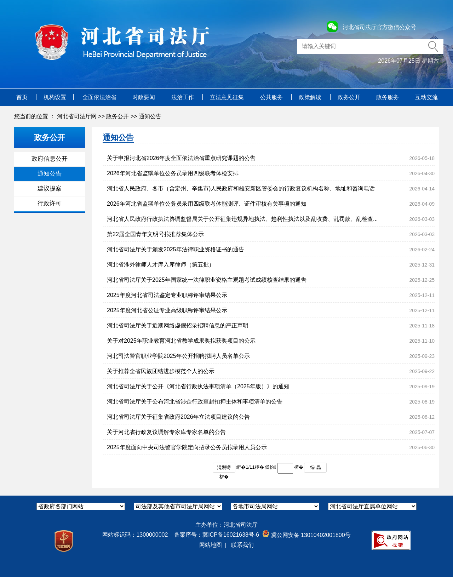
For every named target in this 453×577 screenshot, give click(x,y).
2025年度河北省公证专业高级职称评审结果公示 (167, 310)
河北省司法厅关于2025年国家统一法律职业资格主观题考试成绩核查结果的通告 (206, 280)
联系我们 (242, 545)
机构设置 (55, 97)
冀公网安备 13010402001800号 (306, 535)
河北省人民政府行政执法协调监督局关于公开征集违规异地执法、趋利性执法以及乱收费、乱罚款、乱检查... (242, 219)
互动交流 (426, 97)
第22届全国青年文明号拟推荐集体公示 (155, 234)
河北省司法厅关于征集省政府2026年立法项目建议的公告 (178, 417)
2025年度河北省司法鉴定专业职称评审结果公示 (167, 295)
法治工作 (183, 97)
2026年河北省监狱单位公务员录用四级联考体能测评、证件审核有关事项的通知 (206, 204)
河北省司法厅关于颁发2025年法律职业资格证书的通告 (175, 249)
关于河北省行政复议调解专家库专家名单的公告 (166, 432)
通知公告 (150, 116)
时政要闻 (144, 97)
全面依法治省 (100, 97)
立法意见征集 (227, 97)
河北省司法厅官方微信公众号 (379, 27)
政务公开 (350, 97)
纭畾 (315, 467)
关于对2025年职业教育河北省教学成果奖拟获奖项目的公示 (181, 341)
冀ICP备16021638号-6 (230, 535)
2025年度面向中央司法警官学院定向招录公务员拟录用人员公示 (187, 447)
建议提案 (50, 188)
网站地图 (210, 545)
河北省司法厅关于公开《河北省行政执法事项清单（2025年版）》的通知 (198, 386)
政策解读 (311, 97)
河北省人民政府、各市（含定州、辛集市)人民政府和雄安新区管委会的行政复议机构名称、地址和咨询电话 (241, 188)
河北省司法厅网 (77, 116)
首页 (22, 97)
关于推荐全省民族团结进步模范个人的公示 (160, 371)
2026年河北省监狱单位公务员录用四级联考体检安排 (173, 173)
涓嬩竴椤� (224, 469)
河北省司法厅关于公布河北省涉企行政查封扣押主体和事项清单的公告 (194, 402)
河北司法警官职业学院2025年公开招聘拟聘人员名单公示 (178, 356)
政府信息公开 (49, 158)
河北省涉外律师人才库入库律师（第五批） (160, 265)
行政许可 (50, 203)
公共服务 (272, 97)
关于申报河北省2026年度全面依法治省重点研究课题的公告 (181, 158)
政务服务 (388, 97)
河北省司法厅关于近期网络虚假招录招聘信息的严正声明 (177, 325)
